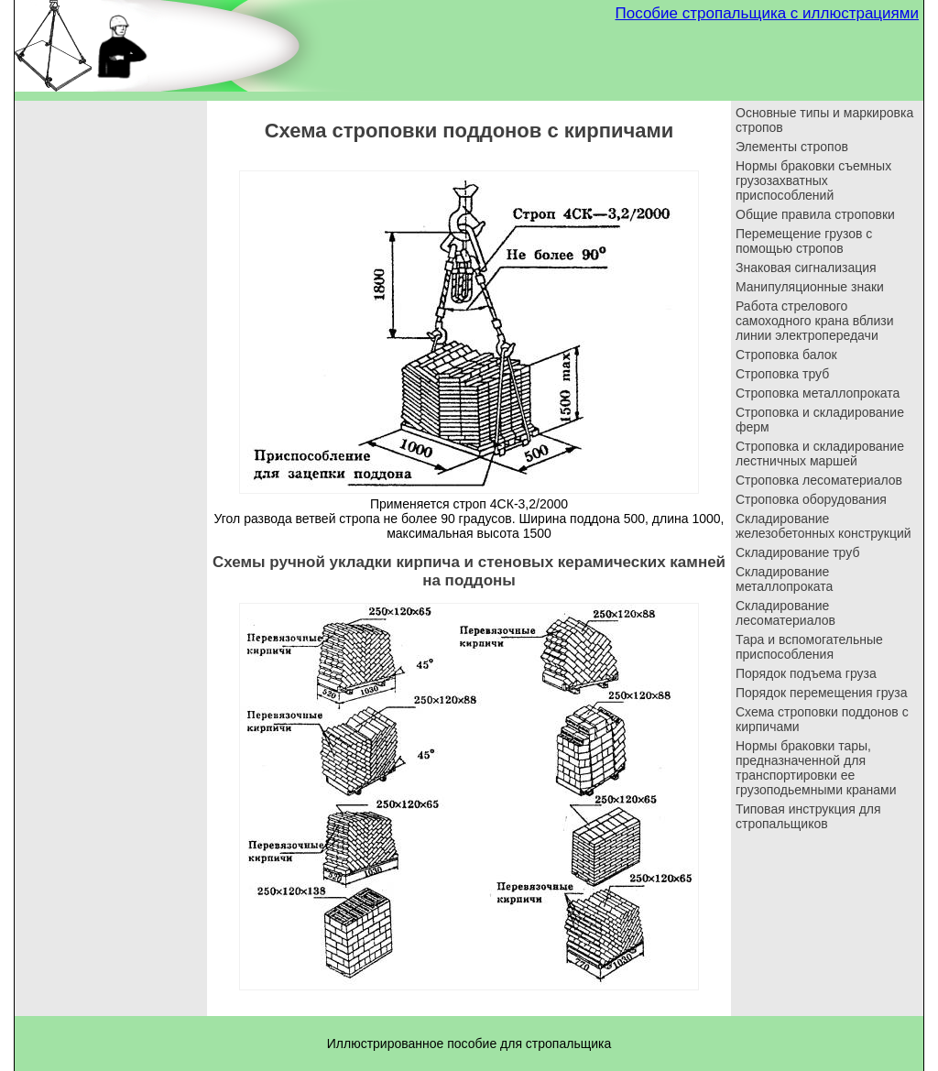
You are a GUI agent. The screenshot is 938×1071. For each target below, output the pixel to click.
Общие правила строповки (815, 214)
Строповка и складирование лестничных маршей (820, 453)
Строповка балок (786, 354)
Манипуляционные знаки (810, 286)
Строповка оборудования (811, 499)
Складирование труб (797, 552)
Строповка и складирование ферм (820, 419)
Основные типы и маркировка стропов (824, 120)
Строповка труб (782, 373)
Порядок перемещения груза (822, 692)
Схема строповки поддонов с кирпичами (822, 719)
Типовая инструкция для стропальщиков (808, 816)
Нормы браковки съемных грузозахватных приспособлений (813, 180)
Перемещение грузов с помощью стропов (804, 241)
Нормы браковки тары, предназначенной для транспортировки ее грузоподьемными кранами (816, 767)
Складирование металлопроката (784, 579)
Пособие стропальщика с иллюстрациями (767, 13)
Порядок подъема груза (806, 673)
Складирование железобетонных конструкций (823, 526)
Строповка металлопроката (818, 393)
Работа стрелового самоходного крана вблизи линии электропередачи (815, 321)
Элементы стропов (792, 146)
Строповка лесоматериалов (819, 480)
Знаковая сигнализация (806, 267)
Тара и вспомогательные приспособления (809, 646)
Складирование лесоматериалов (785, 613)
